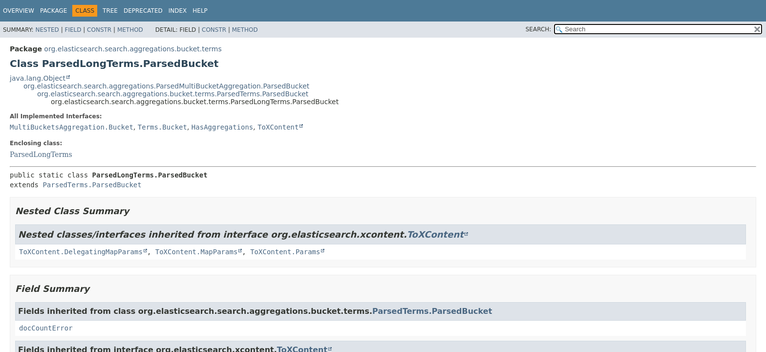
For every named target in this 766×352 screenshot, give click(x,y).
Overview (18, 10)
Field (72, 29)
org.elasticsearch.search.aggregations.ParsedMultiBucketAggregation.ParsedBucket (166, 86)
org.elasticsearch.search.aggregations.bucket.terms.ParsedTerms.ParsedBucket (172, 94)
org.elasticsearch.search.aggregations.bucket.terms (132, 49)
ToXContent (277, 127)
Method (130, 29)
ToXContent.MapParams (196, 252)
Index (178, 10)
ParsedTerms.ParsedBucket (92, 185)
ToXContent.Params (285, 252)
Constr (99, 29)
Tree (110, 10)
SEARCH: (539, 29)
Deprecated (143, 10)
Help (200, 10)
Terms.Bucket (162, 127)
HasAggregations (222, 127)
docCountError (46, 328)
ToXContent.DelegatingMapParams (81, 252)
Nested (47, 29)
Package (53, 10)
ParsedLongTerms (41, 154)
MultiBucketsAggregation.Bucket (71, 127)
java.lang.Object (37, 78)
